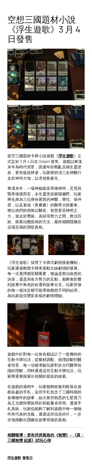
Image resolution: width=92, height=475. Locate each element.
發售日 (27, 457)
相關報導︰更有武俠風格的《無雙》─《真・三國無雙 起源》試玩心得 (45, 437)
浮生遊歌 (66, 155)
